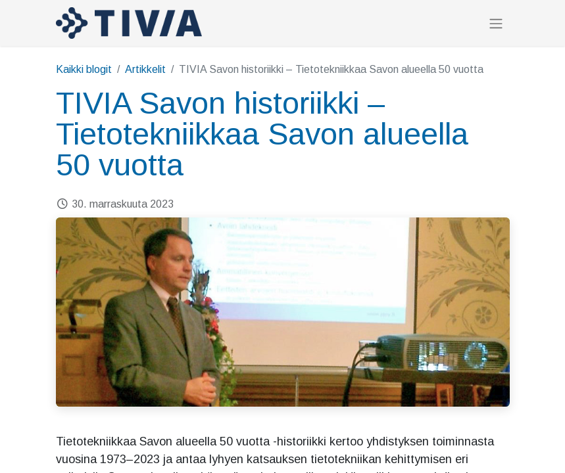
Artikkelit (145, 69)
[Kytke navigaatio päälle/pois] (496, 23)
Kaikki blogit (84, 69)
